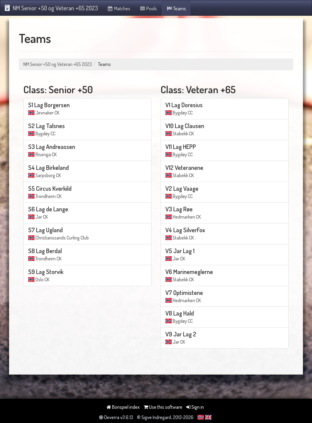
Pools (148, 8)
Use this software (163, 407)
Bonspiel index (123, 407)
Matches (118, 8)
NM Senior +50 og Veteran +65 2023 (51, 8)
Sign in (195, 407)
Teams (176, 8)
